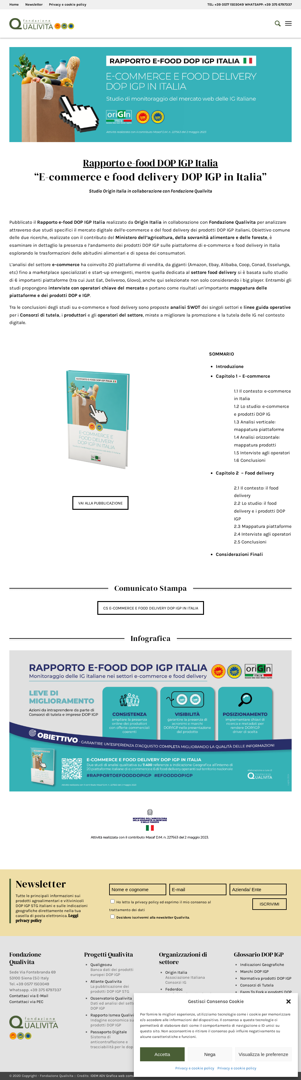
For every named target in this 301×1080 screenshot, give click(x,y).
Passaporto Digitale (108, 1032)
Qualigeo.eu (101, 964)
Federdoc (174, 989)
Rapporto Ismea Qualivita (114, 1015)
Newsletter (33, 4)
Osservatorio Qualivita (111, 998)
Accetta (162, 1054)
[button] (288, 1001)
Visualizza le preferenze (263, 1054)
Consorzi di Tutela (257, 985)
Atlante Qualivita (106, 981)
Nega (210, 1054)
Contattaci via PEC (26, 1001)
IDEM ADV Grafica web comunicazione (120, 1076)
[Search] (275, 24)
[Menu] (288, 23)
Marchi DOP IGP (254, 971)
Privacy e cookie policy (194, 1068)
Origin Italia (176, 972)
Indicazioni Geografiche (262, 964)
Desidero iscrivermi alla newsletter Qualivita (149, 917)
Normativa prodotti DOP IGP (265, 978)
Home (14, 4)
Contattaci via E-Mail (29, 995)
